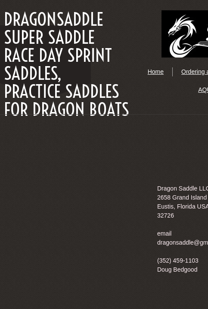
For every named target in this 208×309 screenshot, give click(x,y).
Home (156, 71)
